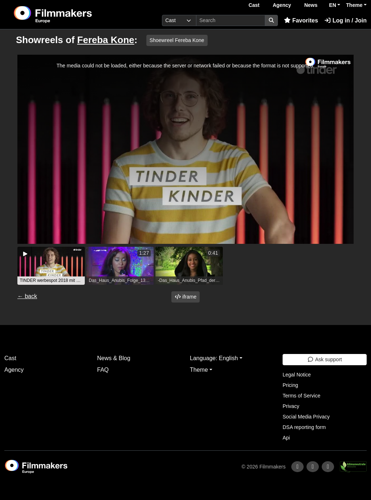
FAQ (103, 370)
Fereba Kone (105, 39)
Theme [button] (354, 5)
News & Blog (113, 358)
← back (27, 296)
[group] (51, 266)
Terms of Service (301, 396)
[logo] (70, 14)
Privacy (291, 406)
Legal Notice (297, 375)
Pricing (290, 385)
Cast (254, 5)
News (311, 5)
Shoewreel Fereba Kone (177, 40)
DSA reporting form (304, 427)
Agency (282, 5)
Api (286, 438)
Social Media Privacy (306, 417)
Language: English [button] (214, 358)
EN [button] (332, 5)
